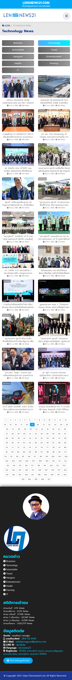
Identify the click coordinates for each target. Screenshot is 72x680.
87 (42, 452)
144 (29, 479)
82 (12, 452)
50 (19, 438)
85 (30, 452)
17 (21, 424)
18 (27, 424)
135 (19, 474)
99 (47, 456)
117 (32, 465)
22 (49, 424)
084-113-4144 (29, 638)
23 (55, 424)
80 (65, 447)
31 (36, 429)
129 (46, 470)
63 (30, 442)
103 (6, 461)
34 (53, 429)
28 (19, 429)
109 (46, 461)
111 (59, 461)
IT (18, 70)
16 (16, 424)
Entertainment (54, 56)
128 (39, 470)
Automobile (18, 49)
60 (13, 442)
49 (13, 438)
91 (65, 452)
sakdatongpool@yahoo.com (31, 641)
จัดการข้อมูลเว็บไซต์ (18, 660)
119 (44, 465)
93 (11, 456)
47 (65, 433)
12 (60, 420)
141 (58, 474)
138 (39, 474)
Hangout (18, 56)
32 (42, 429)
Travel (54, 49)
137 (32, 474)
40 (24, 433)
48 (7, 438)
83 (18, 452)
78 (53, 447)
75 (36, 447)
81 (7, 452)
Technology (54, 43)
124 (13, 470)
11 (55, 420)
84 (24, 452)
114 (14, 465)
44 (47, 433)
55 (48, 438)
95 (23, 456)
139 (45, 474)
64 (36, 442)
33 (48, 429)
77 (47, 447)
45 (53, 433)
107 (33, 461)
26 (7, 429)
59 (7, 442)
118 (38, 465)
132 (65, 470)
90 (59, 452)
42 (36, 433)
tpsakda (20, 644)
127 (33, 470)
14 (5, 424)
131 (59, 470)
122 (64, 465)
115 (20, 465)
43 (42, 433)
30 (31, 429)
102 (66, 456)
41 (30, 433)
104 (13, 461)
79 (59, 447)
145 (36, 479)
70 (7, 447)
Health (18, 63)
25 (67, 424)
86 (36, 452)
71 (12, 447)
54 (42, 438)
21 (44, 424)
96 (29, 456)
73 (24, 447)
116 (26, 465)
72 (18, 447)
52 (30, 438)
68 (59, 442)
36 (65, 429)
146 (42, 479)
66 (48, 442)
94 (17, 456)
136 (26, 474)
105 (20, 461)
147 (49, 479)
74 (30, 447)
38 (13, 433)
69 (65, 442)
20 (38, 424)
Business (18, 43)
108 (40, 461)
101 (59, 456)
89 (54, 452)
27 (13, 429)
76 (42, 447)
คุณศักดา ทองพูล (16, 635)
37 (7, 433)
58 (65, 438)
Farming (54, 63)
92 (6, 456)
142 (65, 474)
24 (61, 424)
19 (32, 424)
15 (10, 424)
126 (26, 470)
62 (24, 442)
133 (7, 474)
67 (53, 442)
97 (35, 456)
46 (59, 433)
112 (65, 461)
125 (19, 470)
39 (18, 433)
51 (24, 438)
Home (6, 25)
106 (26, 461)
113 (8, 465)
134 (13, 474)
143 (23, 479)
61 (18, 442)
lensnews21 (25, 648)
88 (48, 452)
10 (49, 420)
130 (52, 470)
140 (52, 474)
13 (65, 420)
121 (57, 465)
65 (42, 442)
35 (59, 429)
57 (59, 438)
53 (36, 438)
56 (53, 438)
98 (41, 456)
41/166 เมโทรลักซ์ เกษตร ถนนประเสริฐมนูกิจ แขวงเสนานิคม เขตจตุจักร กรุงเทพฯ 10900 (33, 652)
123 (6, 470)
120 (51, 465)
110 (53, 461)
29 (25, 429)
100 (52, 456)
